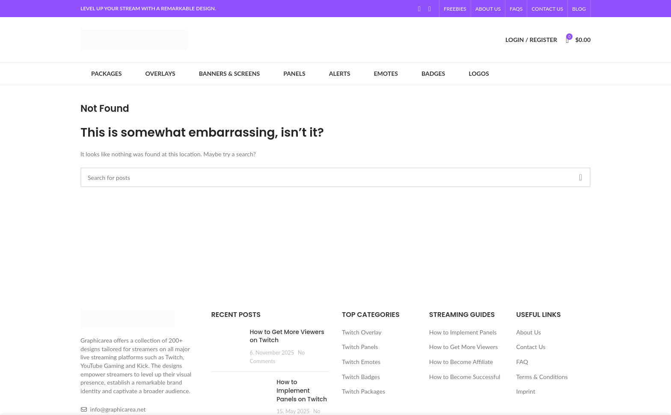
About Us (528, 332)
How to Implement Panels (463, 332)
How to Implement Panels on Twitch (301, 390)
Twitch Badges (361, 376)
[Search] (335, 177)
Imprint (525, 391)
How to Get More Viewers (463, 346)
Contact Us (530, 346)
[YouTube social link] (419, 8)
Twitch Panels (360, 346)
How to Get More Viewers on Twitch (287, 336)
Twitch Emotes (361, 361)
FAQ (522, 361)
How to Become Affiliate (461, 361)
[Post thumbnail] (227, 346)
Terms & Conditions (541, 376)
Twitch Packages (363, 391)
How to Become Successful (464, 376)
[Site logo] (133, 38)
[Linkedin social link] (430, 8)
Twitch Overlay (361, 332)
